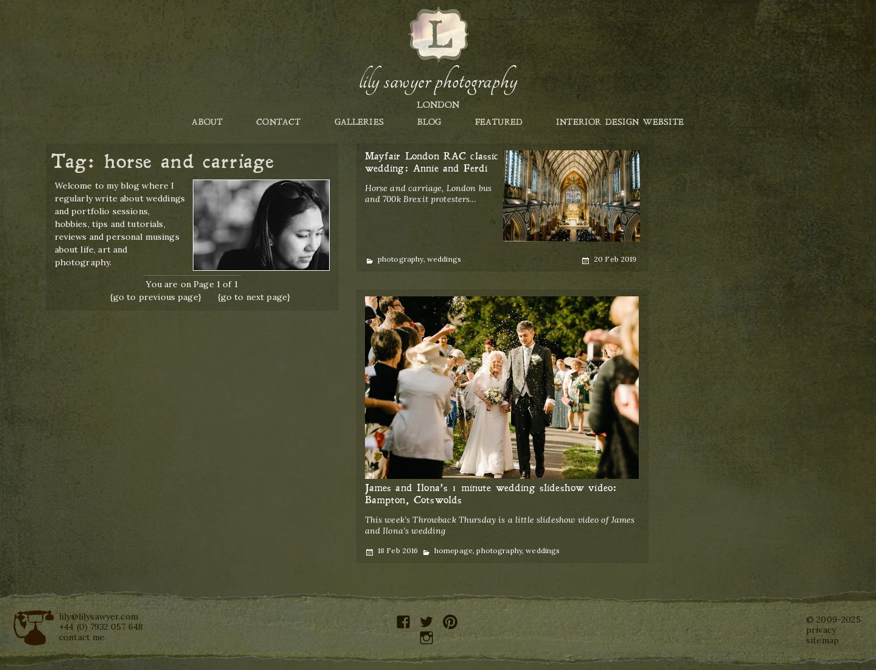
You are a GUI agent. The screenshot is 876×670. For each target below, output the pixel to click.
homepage (453, 550)
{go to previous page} (155, 296)
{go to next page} (254, 296)
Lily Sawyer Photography (438, 81)
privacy (821, 629)
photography (400, 258)
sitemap (822, 640)
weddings (444, 258)
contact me (82, 637)
